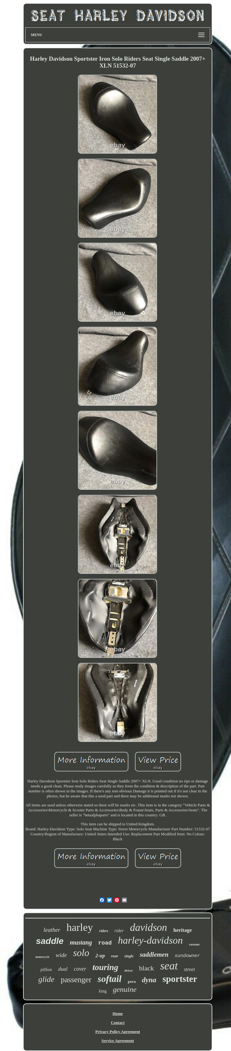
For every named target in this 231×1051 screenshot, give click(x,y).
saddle (50, 941)
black (146, 968)
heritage (182, 930)
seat (169, 966)
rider (119, 930)
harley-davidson (150, 940)
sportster (179, 979)
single (128, 956)
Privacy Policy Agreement (117, 1031)
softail (110, 979)
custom (194, 944)
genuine (125, 989)
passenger (76, 979)
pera (132, 981)
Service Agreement (117, 1040)
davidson (148, 927)
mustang (81, 942)
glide (46, 979)
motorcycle (43, 957)
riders (103, 931)
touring (105, 967)
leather (51, 930)
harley (79, 927)
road (105, 943)
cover (80, 969)
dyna (149, 980)
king (103, 991)
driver (128, 970)
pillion (46, 969)
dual (62, 969)
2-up (100, 955)
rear (114, 956)
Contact (117, 1022)
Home (118, 1013)
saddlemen (154, 954)
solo (81, 952)
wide (61, 955)
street (189, 969)
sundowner (187, 956)
